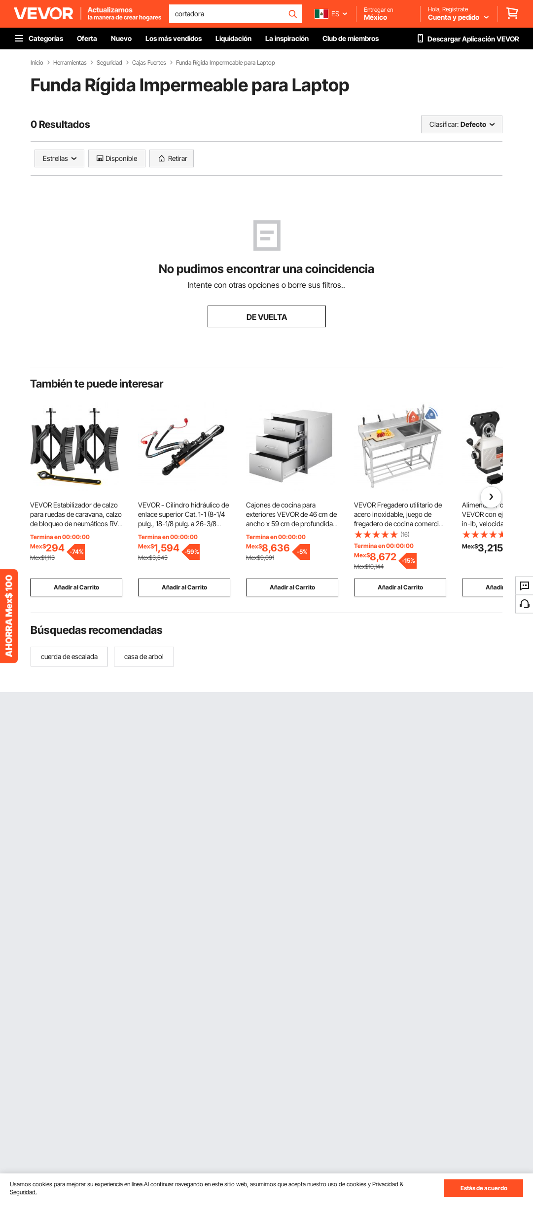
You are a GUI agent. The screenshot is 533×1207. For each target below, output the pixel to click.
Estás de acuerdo (484, 1188)
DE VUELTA (267, 317)
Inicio (37, 62)
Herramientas (70, 62)
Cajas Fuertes (149, 62)
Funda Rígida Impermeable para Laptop (225, 62)
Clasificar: (444, 124)
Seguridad (109, 62)
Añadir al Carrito (76, 587)
